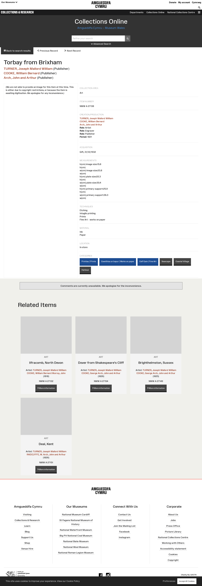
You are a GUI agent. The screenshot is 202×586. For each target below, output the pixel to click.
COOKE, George (89, 373)
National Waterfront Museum (76, 530)
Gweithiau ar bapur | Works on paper (117, 261)
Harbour (85, 270)
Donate (172, 2)
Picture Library (173, 531)
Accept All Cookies (187, 581)
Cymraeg (196, 2)
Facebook (124, 531)
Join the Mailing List (124, 526)
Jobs (173, 520)
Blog (27, 531)
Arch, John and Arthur (20, 77)
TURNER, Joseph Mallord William (28, 68)
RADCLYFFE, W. (35, 454)
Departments (136, 12)
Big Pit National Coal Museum (76, 535)
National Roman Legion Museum (75, 552)
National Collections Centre (181, 12)
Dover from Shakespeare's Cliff (101, 362)
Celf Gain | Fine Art (147, 261)
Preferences (169, 581)
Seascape (166, 261)
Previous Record (47, 50)
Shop (27, 543)
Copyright (173, 560)
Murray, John (58, 373)
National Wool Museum (75, 547)
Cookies (173, 554)
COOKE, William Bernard (22, 73)
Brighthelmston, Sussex (155, 362)
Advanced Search (101, 44)
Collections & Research (17, 12)
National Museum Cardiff (76, 514)
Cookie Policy (73, 581)
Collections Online (155, 12)
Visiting (27, 514)
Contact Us (124, 514)
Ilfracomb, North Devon (46, 362)
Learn (27, 526)
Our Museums (9, 2)
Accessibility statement (173, 548)
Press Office (173, 526)
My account (184, 2)
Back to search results (17, 50)
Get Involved (124, 520)
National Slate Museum (76, 541)
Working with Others (173, 543)
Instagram (124, 537)
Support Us (27, 537)
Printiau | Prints (89, 261)
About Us (173, 514)
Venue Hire (27, 548)
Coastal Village (182, 261)
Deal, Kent (46, 444)
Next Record (72, 50)
